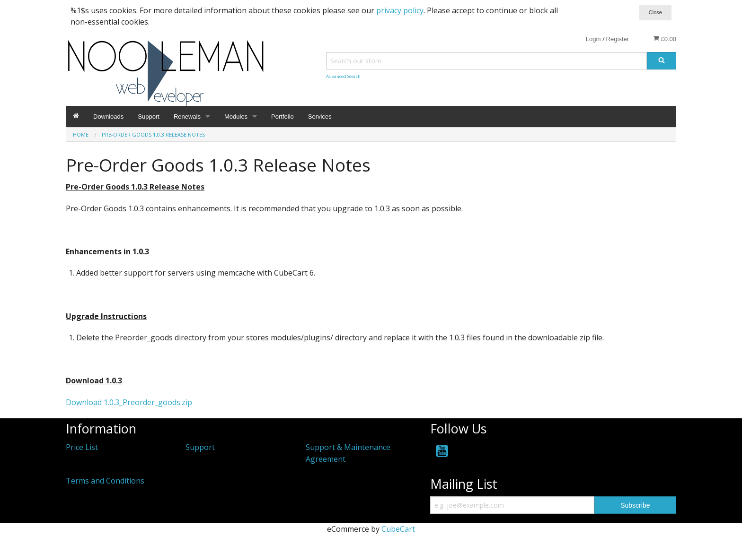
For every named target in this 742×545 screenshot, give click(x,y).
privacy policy (400, 10)
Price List (82, 447)
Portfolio (282, 116)
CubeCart (398, 529)
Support (148, 116)
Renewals (187, 116)
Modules (235, 116)
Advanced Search (343, 76)
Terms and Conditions (105, 481)
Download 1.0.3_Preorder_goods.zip (129, 402)
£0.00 (664, 39)
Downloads (108, 116)
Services (320, 116)
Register (617, 39)
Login (593, 39)
